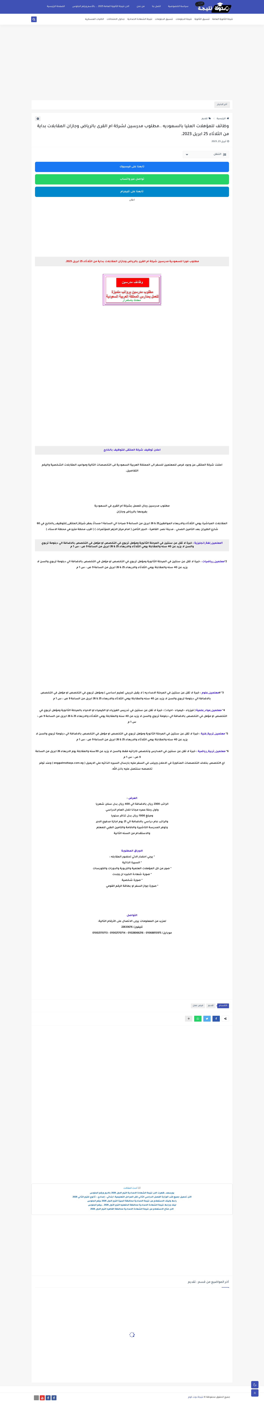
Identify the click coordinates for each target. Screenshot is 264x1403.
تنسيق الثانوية (202, 19)
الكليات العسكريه (94, 19)
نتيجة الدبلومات (184, 19)
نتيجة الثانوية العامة (222, 19)
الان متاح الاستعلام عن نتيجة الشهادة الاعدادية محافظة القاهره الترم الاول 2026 (132, 1209)
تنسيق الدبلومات (164, 19)
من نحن (141, 6)
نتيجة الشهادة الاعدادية (139, 19)
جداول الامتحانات (116, 19)
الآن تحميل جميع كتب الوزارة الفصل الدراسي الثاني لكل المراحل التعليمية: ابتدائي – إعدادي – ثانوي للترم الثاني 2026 (132, 1197)
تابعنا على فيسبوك (132, 166)
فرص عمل (198, 1006)
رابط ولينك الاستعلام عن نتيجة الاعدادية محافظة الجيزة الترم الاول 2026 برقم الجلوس (132, 1201)
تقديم (206, 118)
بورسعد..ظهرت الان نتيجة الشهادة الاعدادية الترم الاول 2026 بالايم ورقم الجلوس (132, 1193)
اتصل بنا (156, 6)
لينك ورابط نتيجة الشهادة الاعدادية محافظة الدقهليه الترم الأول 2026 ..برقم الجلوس (132, 1205)
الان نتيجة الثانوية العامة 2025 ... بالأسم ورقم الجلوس (100, 6)
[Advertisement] (132, 71)
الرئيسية (223, 118)
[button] (216, 1019)
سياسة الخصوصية (178, 6)
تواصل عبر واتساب (132, 179)
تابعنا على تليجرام (132, 191)
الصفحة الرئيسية (56, 6)
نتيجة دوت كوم (195, 1397)
